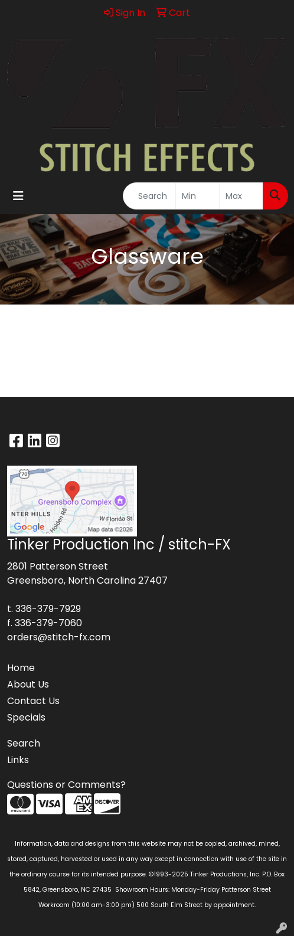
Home (21, 668)
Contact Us (33, 701)
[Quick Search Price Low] (197, 196)
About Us (28, 684)
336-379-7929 (48, 609)
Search (23, 743)
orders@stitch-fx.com (58, 637)
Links (18, 760)
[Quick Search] (149, 196)
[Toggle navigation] (18, 196)
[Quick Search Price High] (241, 196)
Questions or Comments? (66, 784)
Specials (26, 717)
